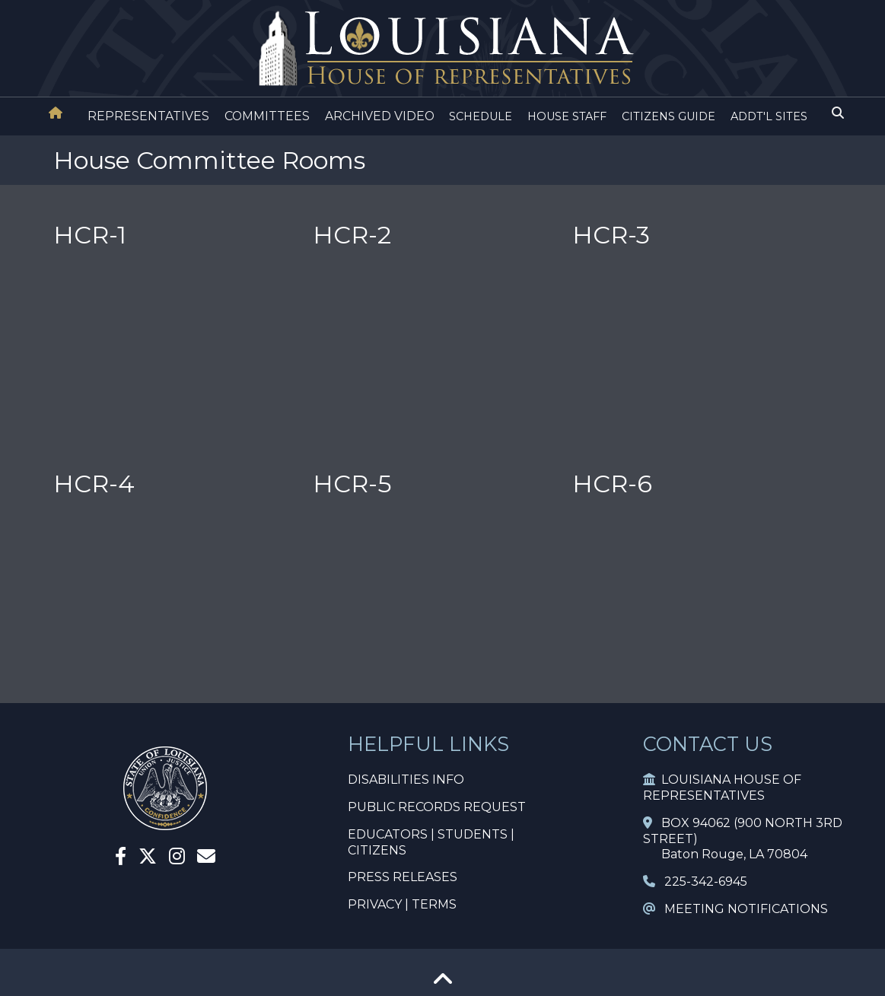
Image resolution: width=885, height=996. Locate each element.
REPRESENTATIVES (148, 116)
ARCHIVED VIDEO (380, 116)
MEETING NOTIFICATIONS (735, 909)
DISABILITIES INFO (406, 779)
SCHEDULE (480, 116)
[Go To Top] (443, 984)
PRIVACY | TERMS (402, 904)
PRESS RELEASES (402, 877)
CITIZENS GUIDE (668, 116)
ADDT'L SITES (769, 116)
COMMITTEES (267, 116)
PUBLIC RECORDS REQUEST (437, 807)
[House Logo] (442, 49)
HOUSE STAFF (566, 116)
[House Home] (55, 113)
